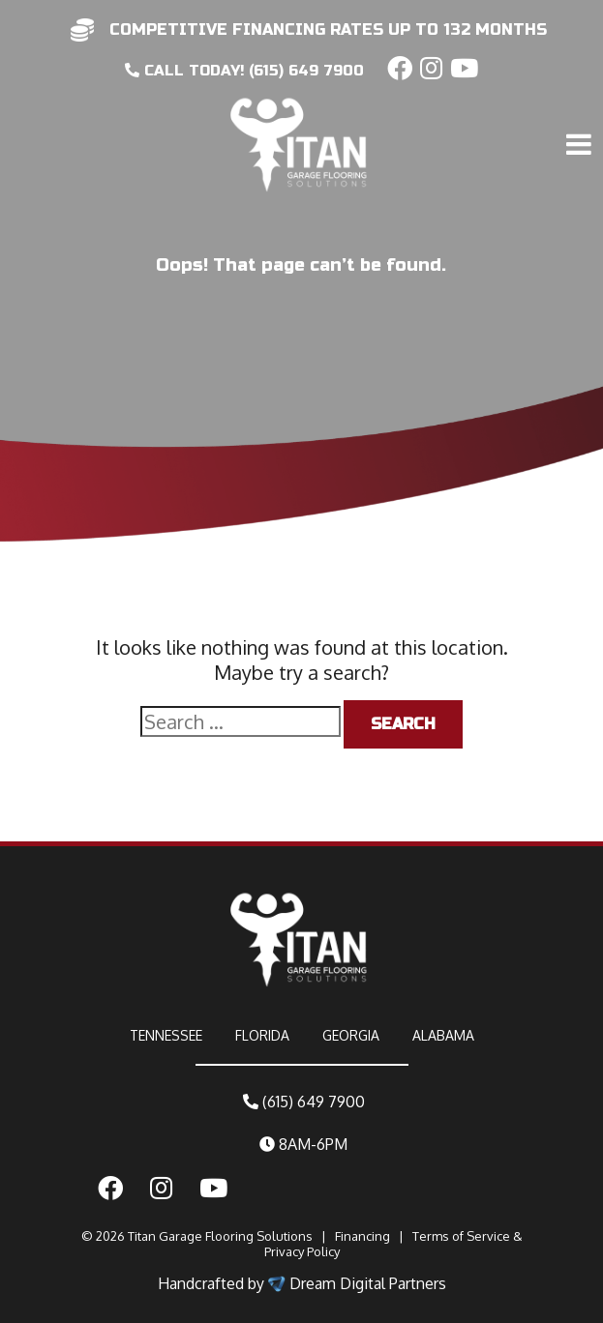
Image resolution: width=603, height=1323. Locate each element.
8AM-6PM (303, 1144)
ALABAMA (443, 1035)
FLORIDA (262, 1035)
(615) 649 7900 (304, 1101)
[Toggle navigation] (581, 103)
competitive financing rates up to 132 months (328, 29)
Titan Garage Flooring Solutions (220, 1236)
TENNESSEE (166, 1035)
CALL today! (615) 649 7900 (244, 70)
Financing (362, 1236)
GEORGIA (350, 1035)
